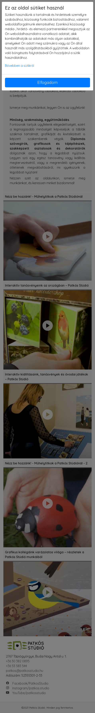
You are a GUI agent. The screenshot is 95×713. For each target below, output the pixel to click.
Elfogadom (47, 82)
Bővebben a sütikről (19, 66)
